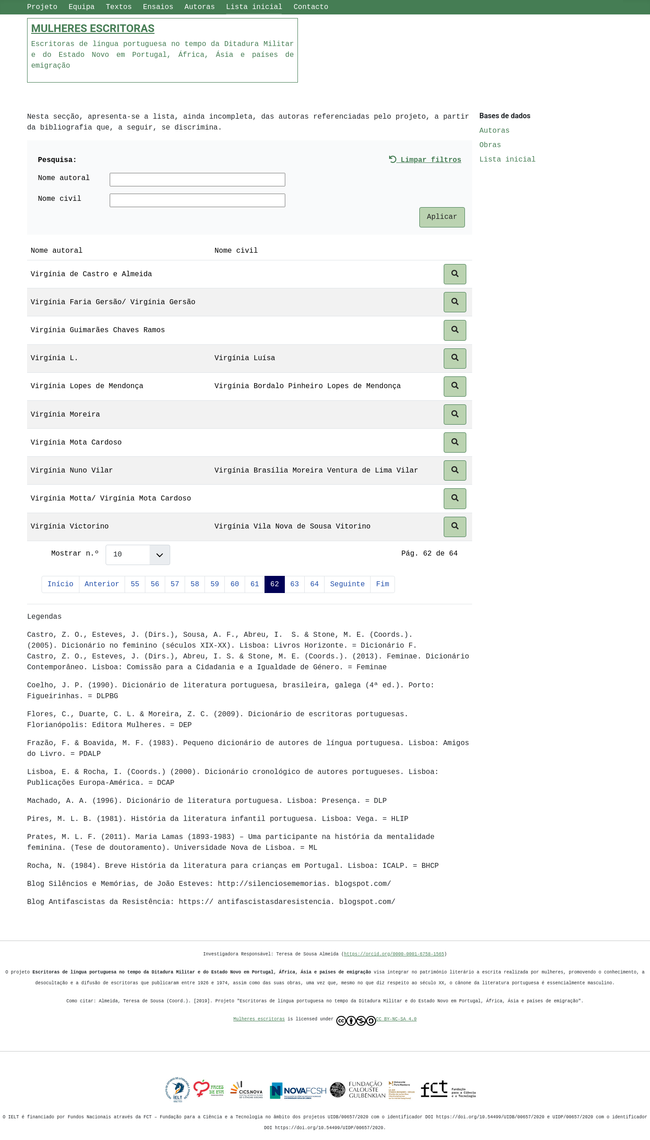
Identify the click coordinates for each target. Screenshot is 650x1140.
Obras (490, 145)
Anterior (102, 584)
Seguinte (347, 584)
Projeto (42, 7)
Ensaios (158, 7)
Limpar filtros (425, 160)
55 (134, 584)
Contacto (310, 7)
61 (255, 584)
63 (294, 584)
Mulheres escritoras (259, 1019)
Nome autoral (64, 178)
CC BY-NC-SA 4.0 (376, 1021)
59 (214, 584)
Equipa (82, 7)
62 (274, 584)
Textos (119, 7)
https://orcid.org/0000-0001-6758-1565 (394, 954)
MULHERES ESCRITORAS (92, 28)
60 (234, 584)
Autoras (200, 7)
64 (314, 584)
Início (60, 584)
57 (175, 584)
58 (194, 584)
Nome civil (59, 199)
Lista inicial (254, 7)
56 (155, 584)
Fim (382, 584)
